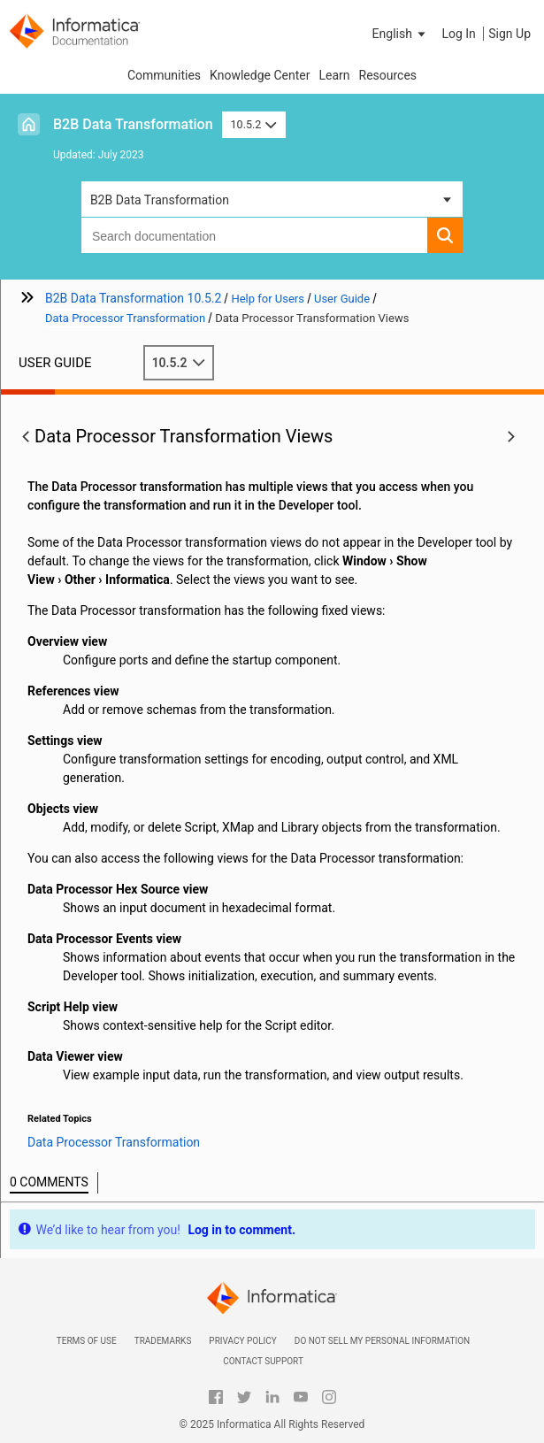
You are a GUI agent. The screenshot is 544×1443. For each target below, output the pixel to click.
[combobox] (254, 235)
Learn (333, 75)
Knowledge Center (260, 75)
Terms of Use (87, 1341)
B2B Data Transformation (133, 124)
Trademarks (163, 1341)
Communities (164, 75)
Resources (388, 75)
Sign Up (509, 34)
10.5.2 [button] (254, 124)
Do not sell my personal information (382, 1341)
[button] (400, 33)
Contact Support (263, 1361)
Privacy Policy (242, 1341)
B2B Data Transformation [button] (159, 200)
